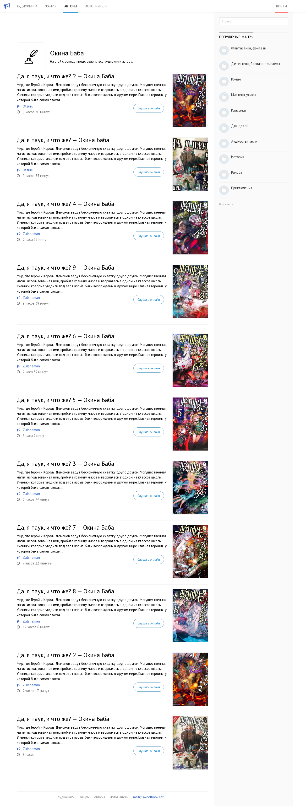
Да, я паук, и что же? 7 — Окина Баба (65, 527)
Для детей (239, 126)
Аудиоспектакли (244, 141)
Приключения (241, 188)
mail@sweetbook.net (148, 797)
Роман (236, 79)
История (237, 157)
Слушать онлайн (148, 108)
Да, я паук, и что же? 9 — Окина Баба (65, 267)
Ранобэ (236, 172)
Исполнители (96, 6)
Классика (238, 110)
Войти (281, 6)
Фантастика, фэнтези (248, 48)
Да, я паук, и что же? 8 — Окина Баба (65, 591)
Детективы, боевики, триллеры (255, 63)
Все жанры (226, 204)
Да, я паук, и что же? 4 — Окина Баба (65, 204)
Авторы (70, 6)
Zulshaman (31, 233)
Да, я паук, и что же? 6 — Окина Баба (65, 336)
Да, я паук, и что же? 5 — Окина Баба (65, 400)
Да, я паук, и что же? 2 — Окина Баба (65, 76)
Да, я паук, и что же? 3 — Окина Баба (65, 463)
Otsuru (28, 106)
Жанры (50, 6)
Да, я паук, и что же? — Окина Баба (63, 140)
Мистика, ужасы (243, 94)
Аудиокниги (27, 6)
